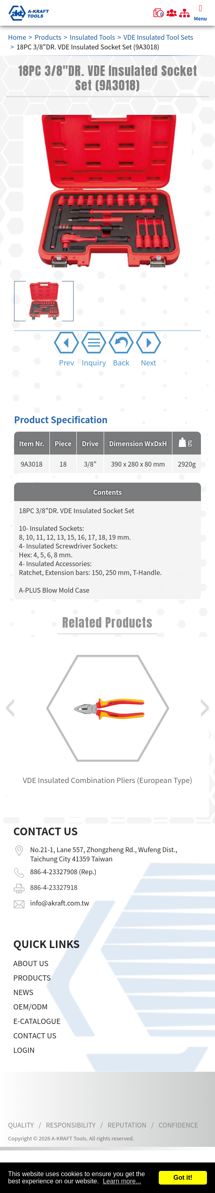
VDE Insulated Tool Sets (158, 37)
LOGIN (24, 1071)
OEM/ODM (30, 1027)
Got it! (182, 1177)
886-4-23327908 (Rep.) (63, 850)
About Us (30, 984)
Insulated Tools (92, 37)
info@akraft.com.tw (59, 881)
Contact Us (34, 1056)
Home (17, 37)
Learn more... (122, 1181)
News (23, 1013)
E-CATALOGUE (37, 1042)
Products (48, 37)
